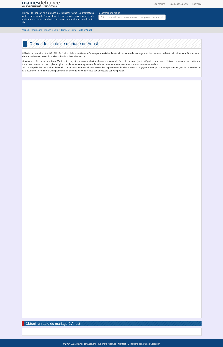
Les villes (197, 4)
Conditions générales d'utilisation (144, 344)
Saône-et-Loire (68, 30)
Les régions (159, 4)
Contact (122, 344)
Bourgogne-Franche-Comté (44, 30)
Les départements (179, 4)
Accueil (25, 30)
